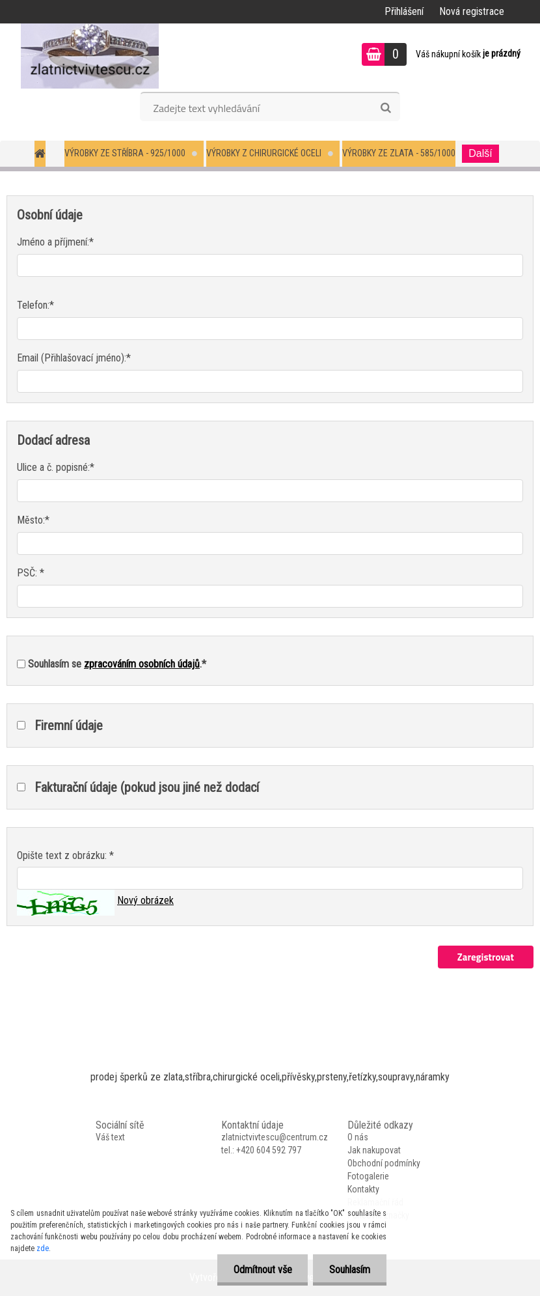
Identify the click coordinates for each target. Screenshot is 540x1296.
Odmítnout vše (262, 1269)
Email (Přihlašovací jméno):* (74, 358)
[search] (385, 108)
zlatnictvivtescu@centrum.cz (274, 1137)
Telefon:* (35, 305)
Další (480, 153)
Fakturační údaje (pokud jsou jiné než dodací (146, 787)
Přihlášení (404, 11)
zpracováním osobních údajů (142, 664)
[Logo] (89, 56)
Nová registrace (471, 11)
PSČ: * (30, 573)
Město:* (33, 520)
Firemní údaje (68, 725)
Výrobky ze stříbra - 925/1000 (124, 153)
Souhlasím (349, 1269)
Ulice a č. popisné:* (55, 467)
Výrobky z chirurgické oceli (263, 153)
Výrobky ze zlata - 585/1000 (398, 153)
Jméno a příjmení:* (55, 242)
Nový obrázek (145, 900)
